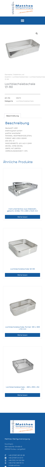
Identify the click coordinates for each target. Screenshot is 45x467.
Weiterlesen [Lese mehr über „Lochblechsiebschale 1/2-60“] (22, 275)
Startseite (8, 74)
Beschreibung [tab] (12, 116)
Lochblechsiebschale (20, 77)
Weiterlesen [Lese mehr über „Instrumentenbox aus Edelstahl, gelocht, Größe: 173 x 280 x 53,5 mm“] (22, 217)
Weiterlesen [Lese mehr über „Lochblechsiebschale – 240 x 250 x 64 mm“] (22, 395)
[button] (22, 20)
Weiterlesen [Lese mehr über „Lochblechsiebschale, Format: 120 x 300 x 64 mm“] (22, 335)
